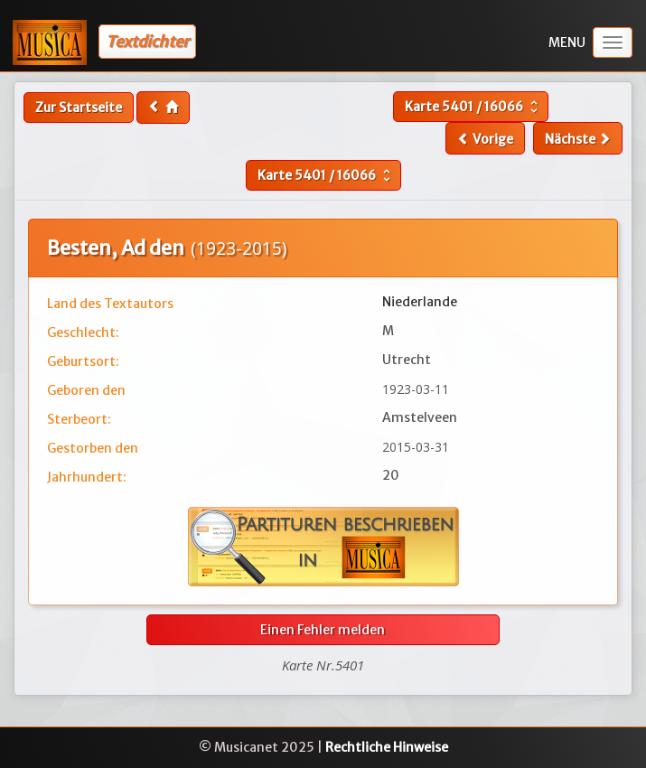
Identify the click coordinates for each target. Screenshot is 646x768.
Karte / (473, 106)
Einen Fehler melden (322, 630)
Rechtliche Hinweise (386, 747)
